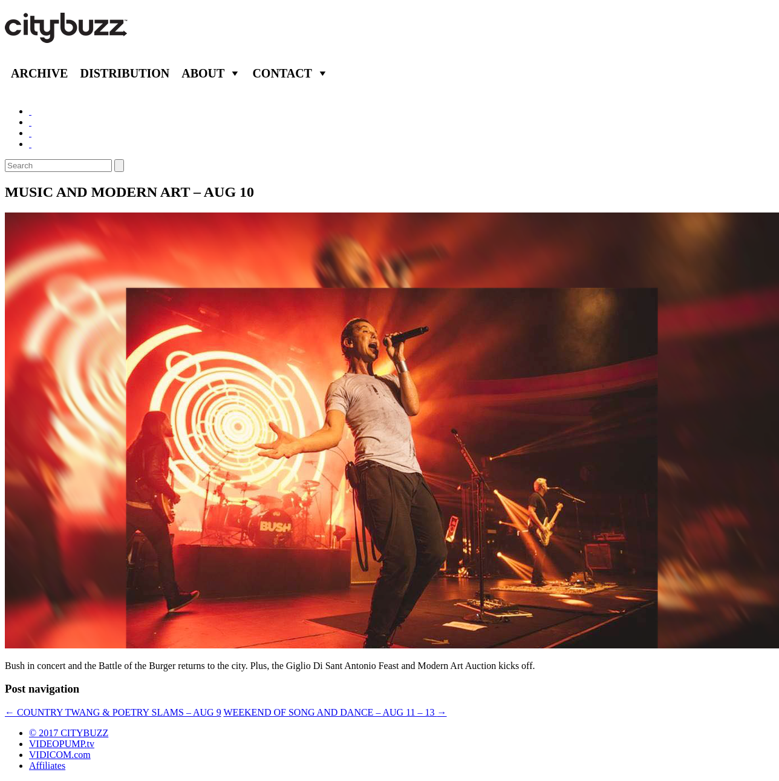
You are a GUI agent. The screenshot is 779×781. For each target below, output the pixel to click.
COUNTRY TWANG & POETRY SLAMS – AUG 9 (113, 712)
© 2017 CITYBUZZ (68, 733)
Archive (39, 73)
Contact (282, 73)
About (202, 73)
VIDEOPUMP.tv (61, 744)
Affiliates (47, 765)
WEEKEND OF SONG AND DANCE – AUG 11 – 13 (334, 712)
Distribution (124, 73)
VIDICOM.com (60, 755)
